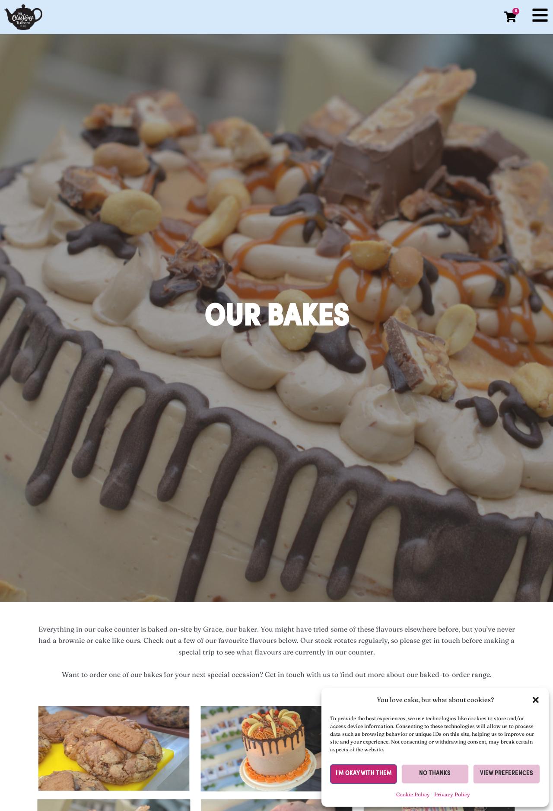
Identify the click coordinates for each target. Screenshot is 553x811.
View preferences (506, 773)
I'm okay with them (364, 773)
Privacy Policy (452, 794)
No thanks (435, 773)
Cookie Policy (413, 794)
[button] (535, 700)
